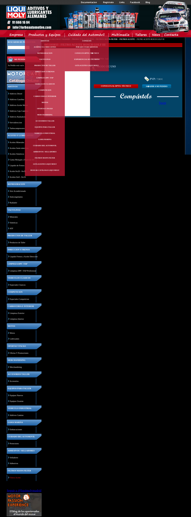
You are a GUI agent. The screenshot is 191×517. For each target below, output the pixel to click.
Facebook (135, 2)
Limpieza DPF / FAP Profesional (23, 271)
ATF (11, 228)
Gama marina (44, 139)
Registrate (108, 2)
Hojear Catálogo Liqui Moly (44, 170)
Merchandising (45, 115)
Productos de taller (45, 65)
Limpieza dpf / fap (44, 78)
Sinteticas (14, 223)
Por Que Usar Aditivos (87, 47)
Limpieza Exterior (17, 313)
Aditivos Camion (16, 415)
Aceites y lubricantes (45, 47)
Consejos (86, 41)
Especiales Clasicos (18, 285)
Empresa (16, 35)
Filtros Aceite (15, 478)
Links (121, 2)
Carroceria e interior (45, 96)
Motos (45, 102)
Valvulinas (45, 59)
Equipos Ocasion (17, 401)
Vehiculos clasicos (45, 84)
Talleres (141, 35)
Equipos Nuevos (16, 395)
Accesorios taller (44, 121)
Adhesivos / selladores (44, 152)
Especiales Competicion (19, 299)
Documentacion (89, 2)
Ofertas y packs (45, 109)
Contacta (171, 35)
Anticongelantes (16, 197)
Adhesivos (14, 463)
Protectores (14, 443)
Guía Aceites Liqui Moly (45, 164)
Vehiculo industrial (45, 133)
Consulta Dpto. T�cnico (87, 53)
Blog (148, 2)
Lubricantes (14, 339)
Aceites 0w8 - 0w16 (18, 177)
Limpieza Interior (17, 319)
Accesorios (14, 381)
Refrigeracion (44, 53)
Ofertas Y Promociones (19, 353)
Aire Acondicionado (18, 191)
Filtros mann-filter (45, 158)
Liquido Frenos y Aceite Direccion (24, 257)
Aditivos (45, 41)
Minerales (14, 217)
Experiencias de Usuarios (87, 59)
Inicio (72, 17)
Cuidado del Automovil (87, 35)
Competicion (44, 90)
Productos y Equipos (45, 35)
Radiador (13, 203)
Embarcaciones (16, 429)
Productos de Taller (17, 242)
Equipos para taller (45, 127)
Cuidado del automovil (45, 146)
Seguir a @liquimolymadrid (24, 490)
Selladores (14, 458)
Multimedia (121, 35)
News (156, 35)
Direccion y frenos (44, 72)
